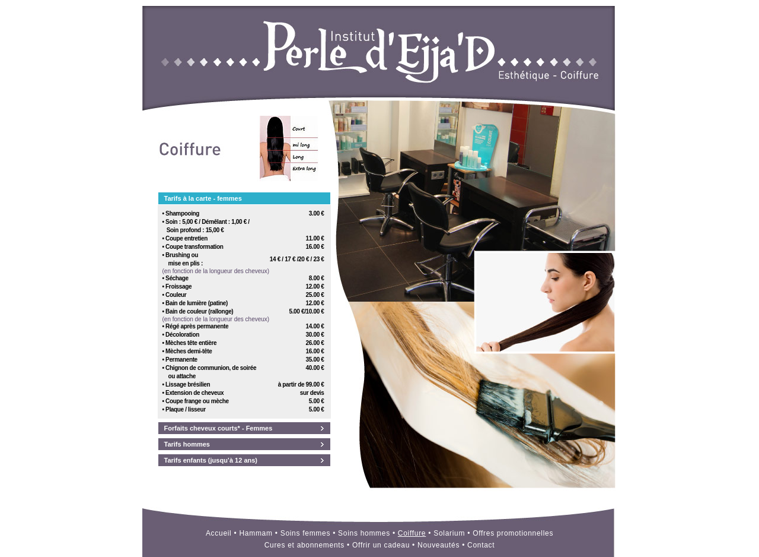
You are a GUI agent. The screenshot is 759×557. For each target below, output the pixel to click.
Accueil (219, 533)
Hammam (255, 533)
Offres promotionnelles (513, 533)
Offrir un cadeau (381, 545)
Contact (481, 545)
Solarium (449, 533)
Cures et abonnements (304, 545)
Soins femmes (305, 533)
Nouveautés (438, 545)
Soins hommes (364, 533)
